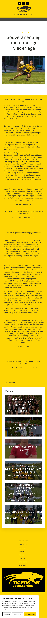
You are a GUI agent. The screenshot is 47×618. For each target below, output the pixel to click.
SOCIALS (23, 595)
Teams (21, 555)
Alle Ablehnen (17, 614)
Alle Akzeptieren (30, 614)
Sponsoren (23, 562)
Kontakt (22, 565)
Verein (21, 551)
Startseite (23, 541)
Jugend (22, 558)
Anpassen (7, 614)
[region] (19, 606)
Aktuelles (23, 544)
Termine (22, 548)
